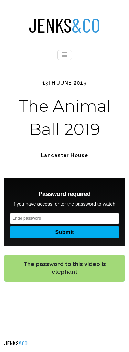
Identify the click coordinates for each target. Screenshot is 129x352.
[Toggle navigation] (64, 55)
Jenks (64, 25)
